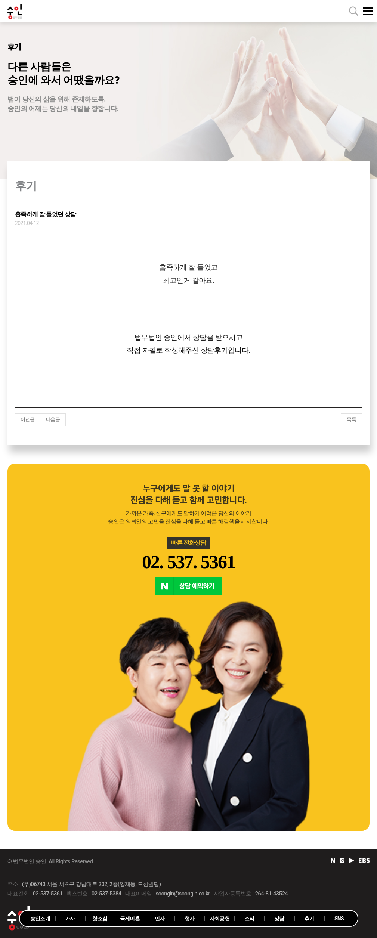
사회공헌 (219, 919)
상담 (279, 919)
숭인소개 (40, 919)
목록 (351, 419)
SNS (339, 919)
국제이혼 (130, 919)
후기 (309, 919)
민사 (160, 919)
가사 (70, 919)
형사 (190, 919)
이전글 (27, 419)
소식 (249, 919)
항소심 (99, 919)
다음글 (53, 419)
